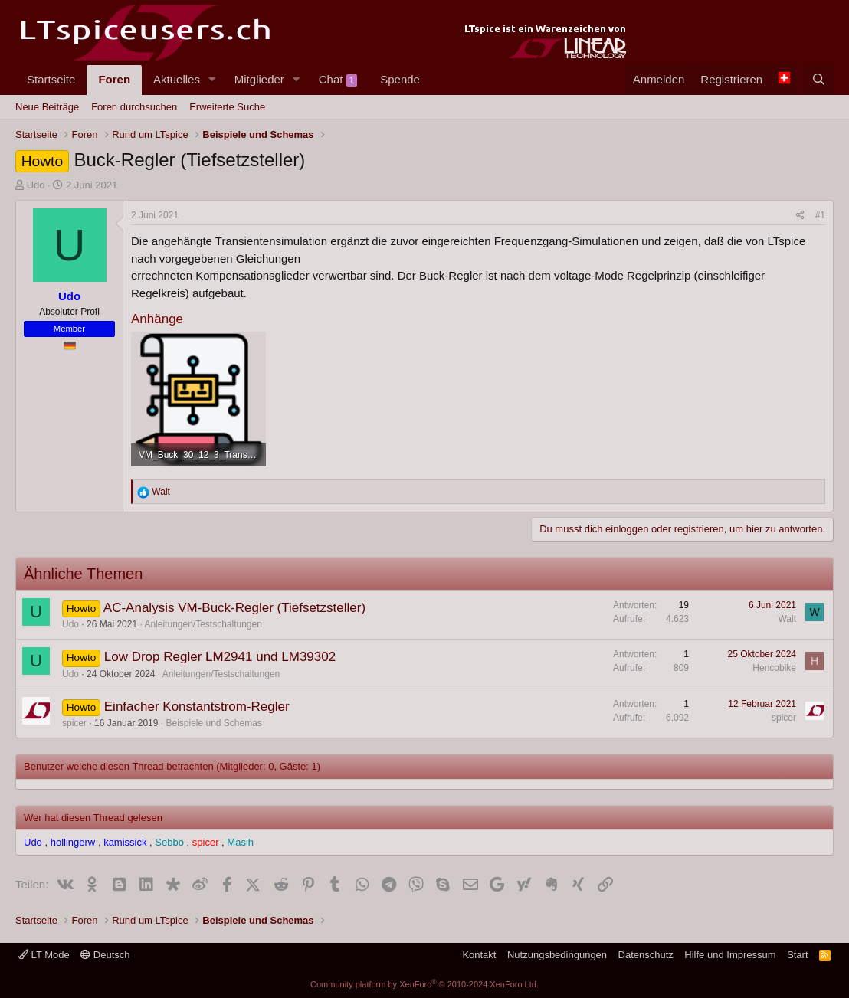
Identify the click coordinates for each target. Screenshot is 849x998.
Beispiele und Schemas (213, 723)
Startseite (51, 79)
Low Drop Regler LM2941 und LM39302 (220, 657)
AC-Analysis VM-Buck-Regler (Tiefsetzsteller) (234, 607)
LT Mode (44, 954)
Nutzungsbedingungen (557, 954)
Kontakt (479, 954)
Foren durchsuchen (134, 107)
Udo (36, 185)
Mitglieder (259, 79)
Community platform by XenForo (424, 984)
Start (797, 954)
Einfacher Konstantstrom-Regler (197, 706)
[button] (212, 80)
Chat (338, 80)
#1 (820, 215)
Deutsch (104, 954)
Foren (114, 79)
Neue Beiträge (47, 107)
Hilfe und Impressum (729, 954)
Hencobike (774, 668)
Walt (787, 619)
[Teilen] (800, 215)
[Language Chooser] (784, 80)
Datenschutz (646, 954)
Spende (400, 79)
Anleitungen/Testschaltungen (202, 624)
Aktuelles (176, 79)
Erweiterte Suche (227, 107)
